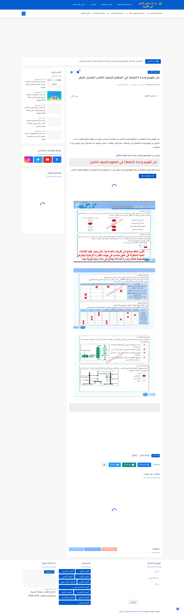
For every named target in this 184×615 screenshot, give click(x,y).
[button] (144, 465)
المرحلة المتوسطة (136, 13)
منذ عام (41, 118)
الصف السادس (68, 597)
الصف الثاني (84, 582)
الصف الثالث (84, 576)
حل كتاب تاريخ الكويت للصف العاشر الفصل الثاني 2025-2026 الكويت (35, 110)
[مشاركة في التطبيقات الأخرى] (104, 465)
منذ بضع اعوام (39, 131)
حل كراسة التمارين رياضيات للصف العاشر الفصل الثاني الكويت (35, 84)
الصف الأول (84, 571)
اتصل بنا (93, 5)
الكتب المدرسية (79, 5)
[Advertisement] (92, 38)
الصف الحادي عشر (81, 587)
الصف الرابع (67, 592)
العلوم (134, 455)
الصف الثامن (153, 72)
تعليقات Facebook (92, 549)
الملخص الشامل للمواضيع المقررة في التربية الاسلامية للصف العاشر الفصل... (110, 61)
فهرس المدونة (106, 5)
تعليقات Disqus (76, 549)
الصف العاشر (83, 603)
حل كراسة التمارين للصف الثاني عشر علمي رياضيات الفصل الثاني (35, 123)
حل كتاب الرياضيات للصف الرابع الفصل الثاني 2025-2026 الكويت (35, 97)
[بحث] (24, 14)
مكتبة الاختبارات (98, 13)
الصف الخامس (83, 592)
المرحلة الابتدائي (117, 13)
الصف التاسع (68, 571)
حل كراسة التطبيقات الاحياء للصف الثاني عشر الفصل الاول (35, 136)
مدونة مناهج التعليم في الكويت (130, 612)
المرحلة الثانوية (156, 13)
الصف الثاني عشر (68, 582)
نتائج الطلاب (85, 13)
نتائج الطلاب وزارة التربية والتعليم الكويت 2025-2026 (42, 594)
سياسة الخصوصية (124, 5)
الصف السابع (84, 597)
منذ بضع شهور (38, 79)
